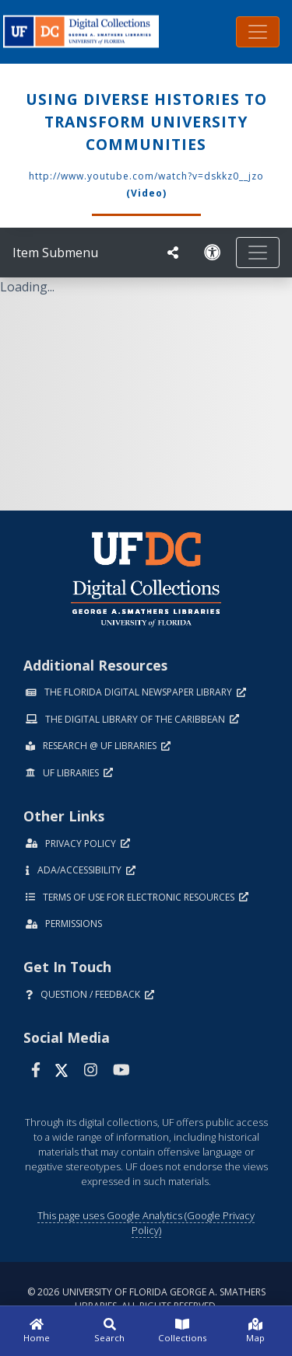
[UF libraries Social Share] (172, 252)
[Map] (255, 1331)
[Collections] (183, 1331)
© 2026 (146, 1298)
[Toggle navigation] (258, 31)
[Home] (36, 1331)
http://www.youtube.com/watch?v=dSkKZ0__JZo (146, 176)
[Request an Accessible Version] (212, 252)
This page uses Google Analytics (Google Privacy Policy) (146, 1222)
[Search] (109, 1331)
